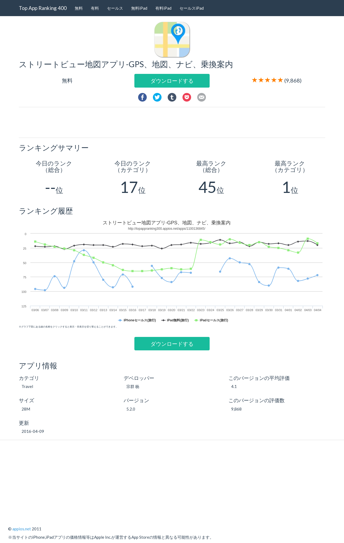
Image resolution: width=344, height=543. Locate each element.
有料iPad (163, 8)
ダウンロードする (172, 80)
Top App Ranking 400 (43, 8)
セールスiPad (192, 8)
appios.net (21, 528)
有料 (95, 8)
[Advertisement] (174, 122)
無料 (79, 8)
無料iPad (139, 8)
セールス (115, 8)
